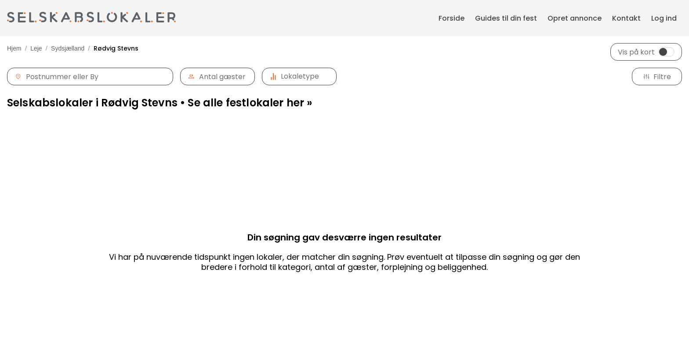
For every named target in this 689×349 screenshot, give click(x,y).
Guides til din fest (506, 18)
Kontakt (626, 18)
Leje (36, 48)
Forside (451, 18)
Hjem (14, 48)
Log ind (664, 18)
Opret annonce (575, 18)
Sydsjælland (67, 48)
